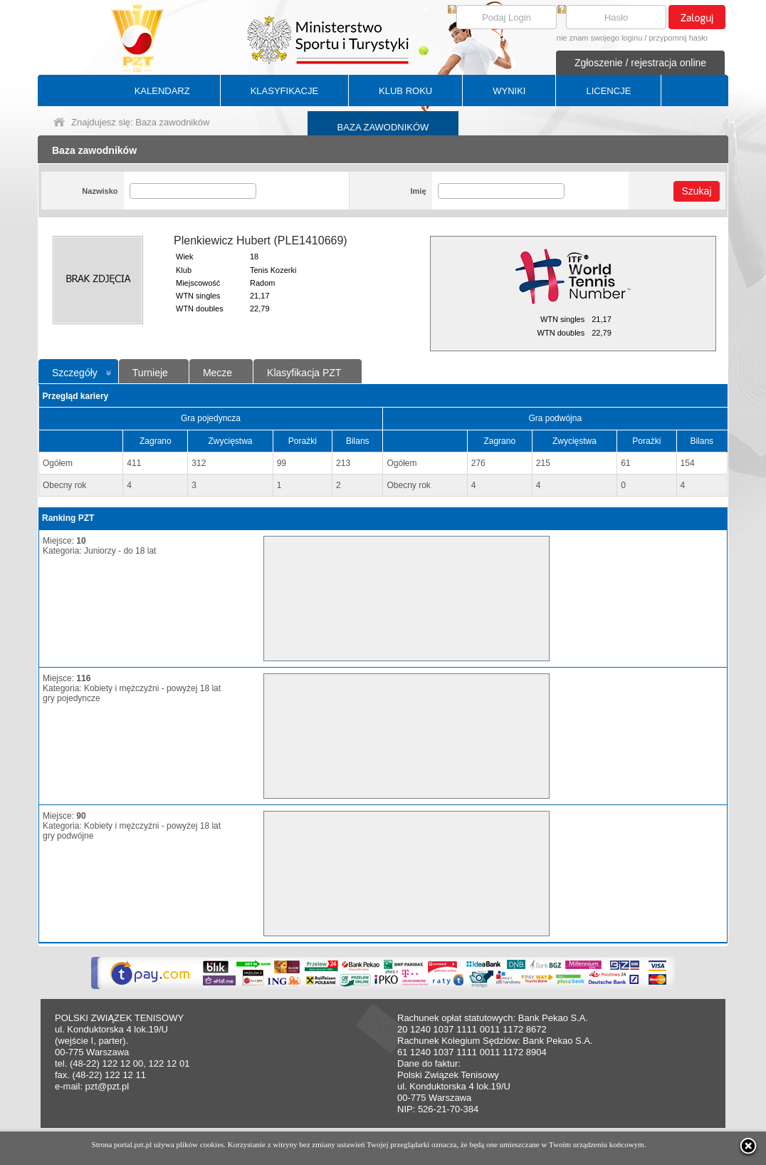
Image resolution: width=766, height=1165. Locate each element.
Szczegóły (75, 372)
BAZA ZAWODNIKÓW (383, 127)
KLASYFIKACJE (284, 91)
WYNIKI (509, 91)
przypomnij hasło (678, 37)
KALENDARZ (162, 91)
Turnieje (150, 372)
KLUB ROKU (405, 91)
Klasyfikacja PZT (304, 372)
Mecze (217, 372)
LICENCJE (608, 91)
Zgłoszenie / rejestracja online (640, 62)
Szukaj (696, 191)
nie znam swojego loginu (599, 37)
